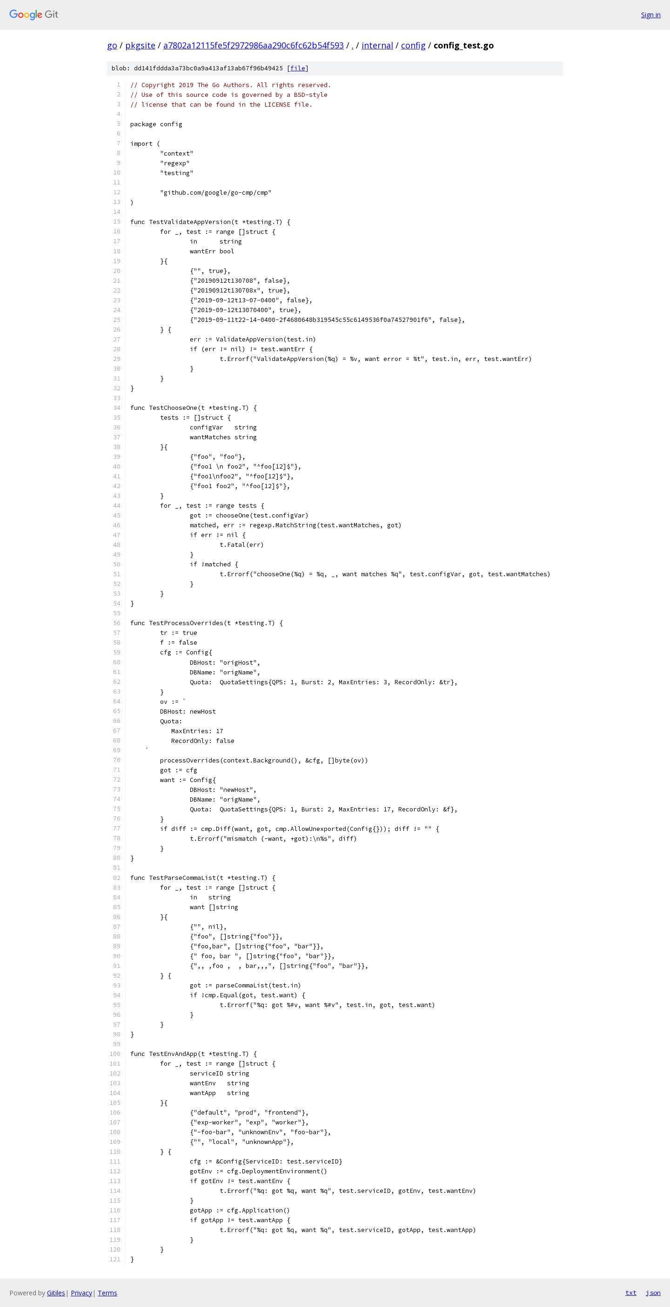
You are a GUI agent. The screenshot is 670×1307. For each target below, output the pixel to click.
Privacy (81, 1292)
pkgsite (140, 45)
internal (377, 45)
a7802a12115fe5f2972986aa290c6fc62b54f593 (253, 45)
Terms (107, 1292)
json (653, 1292)
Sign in (651, 14)
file (297, 68)
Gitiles (56, 1292)
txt (630, 1292)
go (112, 45)
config (413, 45)
